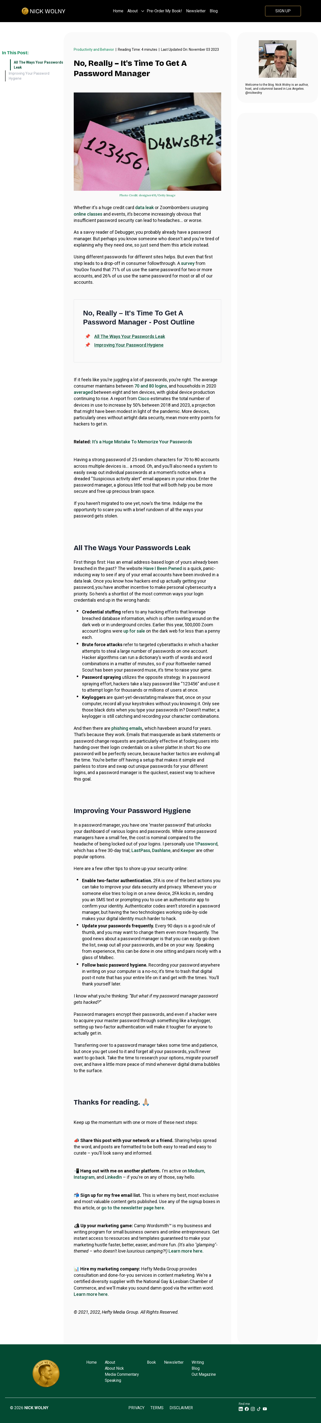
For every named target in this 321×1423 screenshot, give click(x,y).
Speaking (113, 1380)
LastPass (140, 850)
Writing (198, 1362)
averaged (83, 392)
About (132, 11)
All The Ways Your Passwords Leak (38, 64)
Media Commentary (122, 1374)
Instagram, (85, 1177)
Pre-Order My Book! (164, 11)
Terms (157, 1407)
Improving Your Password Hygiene (29, 75)
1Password (206, 843)
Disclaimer (181, 1407)
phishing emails (126, 728)
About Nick (114, 1368)
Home (118, 11)
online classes (88, 214)
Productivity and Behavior (94, 50)
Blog (214, 11)
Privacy (136, 1407)
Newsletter (196, 11)
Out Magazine (204, 1374)
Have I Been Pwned (162, 568)
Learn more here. (186, 1251)
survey (188, 263)
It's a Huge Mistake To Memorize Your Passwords (142, 441)
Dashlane (161, 850)
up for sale (134, 631)
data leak (144, 207)
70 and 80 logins (150, 386)
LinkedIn (113, 1177)
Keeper (188, 850)
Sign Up (283, 11)
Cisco (143, 398)
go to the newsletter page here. (133, 1207)
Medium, (196, 1170)
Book (151, 1362)
